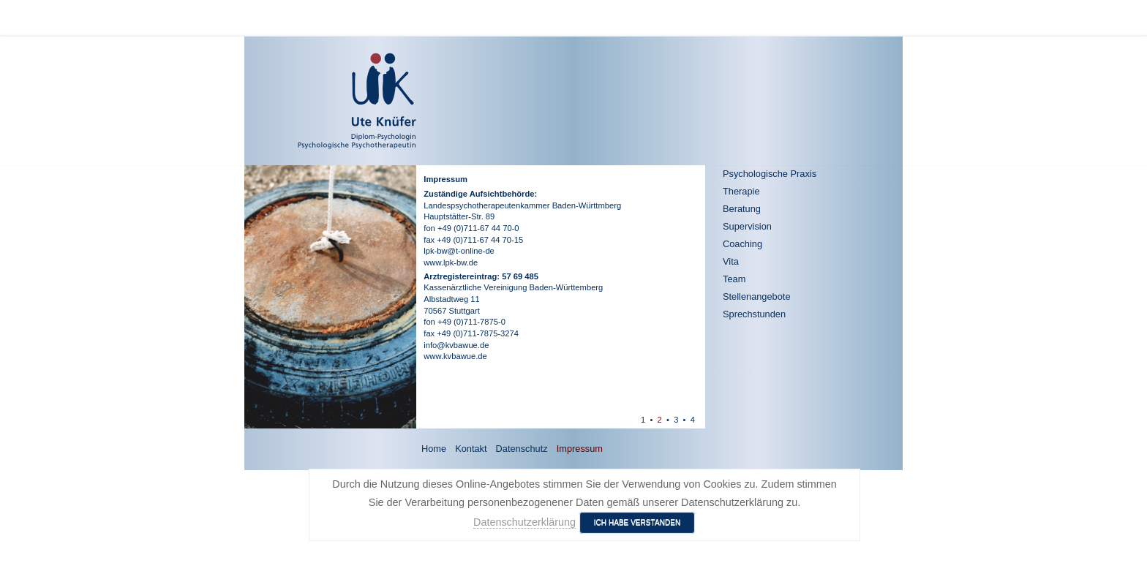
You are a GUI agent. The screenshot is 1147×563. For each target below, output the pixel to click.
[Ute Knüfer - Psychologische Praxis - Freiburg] (314, 101)
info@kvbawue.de (456, 345)
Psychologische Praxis (769, 173)
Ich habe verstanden (637, 522)
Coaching (742, 243)
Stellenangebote (757, 296)
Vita (731, 261)
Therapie (741, 191)
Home (433, 448)
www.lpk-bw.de (451, 262)
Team (734, 278)
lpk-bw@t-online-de (459, 250)
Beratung (742, 208)
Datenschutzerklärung (524, 522)
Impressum (580, 448)
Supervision (747, 226)
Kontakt (470, 448)
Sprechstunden (754, 314)
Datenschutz (522, 448)
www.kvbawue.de (455, 356)
